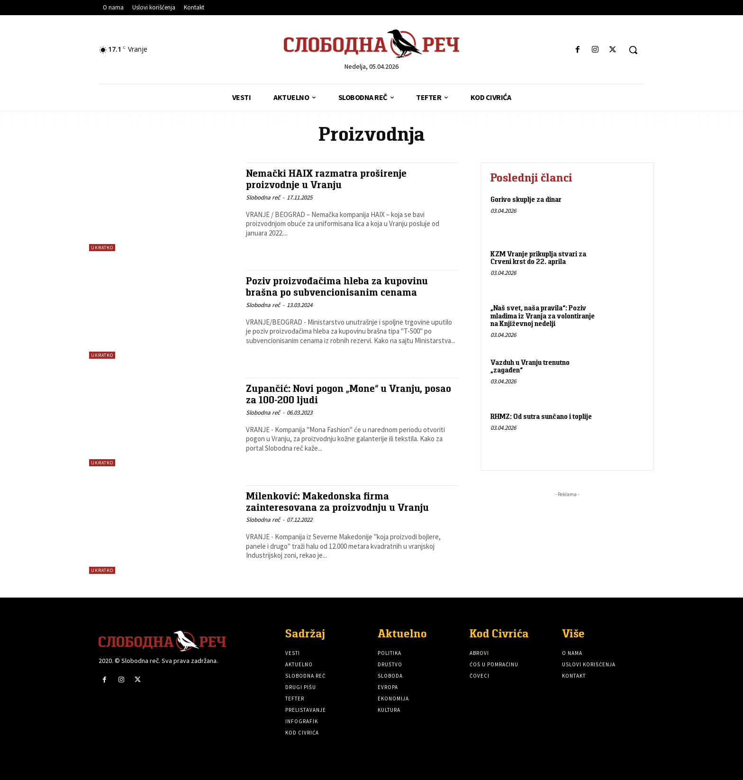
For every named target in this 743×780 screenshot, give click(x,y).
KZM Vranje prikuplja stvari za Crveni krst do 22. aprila (538, 258)
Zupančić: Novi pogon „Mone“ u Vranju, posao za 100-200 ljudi (349, 394)
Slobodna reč (263, 196)
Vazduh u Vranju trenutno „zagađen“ (530, 366)
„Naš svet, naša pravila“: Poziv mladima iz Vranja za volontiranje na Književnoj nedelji (542, 315)
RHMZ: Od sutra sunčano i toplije (541, 416)
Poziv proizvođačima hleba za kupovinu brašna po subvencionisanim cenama (337, 286)
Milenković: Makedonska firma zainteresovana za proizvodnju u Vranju (338, 501)
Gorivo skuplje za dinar (526, 199)
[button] (633, 49)
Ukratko (102, 248)
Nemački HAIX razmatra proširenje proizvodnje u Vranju (326, 179)
